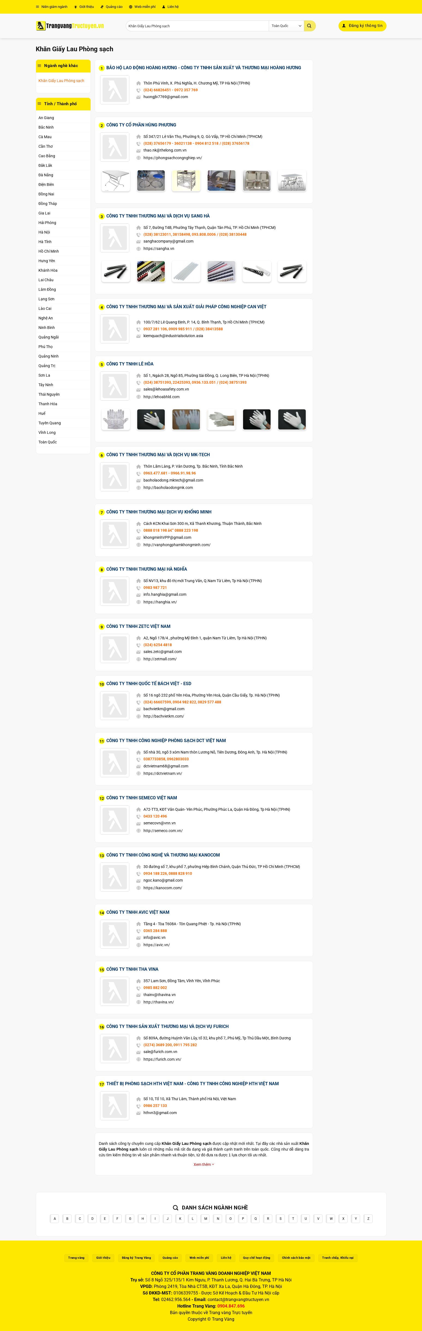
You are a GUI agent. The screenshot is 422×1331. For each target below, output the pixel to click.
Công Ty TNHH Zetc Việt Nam (138, 626)
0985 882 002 (155, 987)
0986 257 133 (155, 1105)
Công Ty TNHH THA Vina (132, 969)
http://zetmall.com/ (160, 659)
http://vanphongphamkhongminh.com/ (177, 545)
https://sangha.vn (158, 248)
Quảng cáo (111, 7)
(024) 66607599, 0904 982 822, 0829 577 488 (182, 702)
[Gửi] (310, 25)
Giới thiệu (84, 7)
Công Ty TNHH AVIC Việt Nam (137, 912)
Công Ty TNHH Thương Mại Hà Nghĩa (146, 569)
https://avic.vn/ (156, 945)
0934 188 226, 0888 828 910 (167, 873)
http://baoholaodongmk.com (168, 487)
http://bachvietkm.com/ (163, 716)
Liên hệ (170, 7)
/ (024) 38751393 (232, 382)
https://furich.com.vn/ (162, 1059)
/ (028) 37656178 (234, 143)
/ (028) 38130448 (232, 234)
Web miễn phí (142, 7)
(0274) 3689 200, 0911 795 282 (170, 1045)
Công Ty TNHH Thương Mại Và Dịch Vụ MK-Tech (158, 454)
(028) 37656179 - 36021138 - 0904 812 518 (181, 143)
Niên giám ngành (51, 7)
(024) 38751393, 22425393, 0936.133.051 (179, 382)
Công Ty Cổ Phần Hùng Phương (141, 125)
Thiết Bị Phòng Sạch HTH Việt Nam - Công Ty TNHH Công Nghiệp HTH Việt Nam (192, 1083)
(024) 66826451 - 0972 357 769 (170, 90)
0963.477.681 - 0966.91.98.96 (169, 473)
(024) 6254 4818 (157, 645)
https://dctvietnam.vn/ (162, 773)
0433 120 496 (155, 816)
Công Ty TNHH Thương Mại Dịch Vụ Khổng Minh (158, 512)
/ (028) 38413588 (208, 329)
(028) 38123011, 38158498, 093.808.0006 (179, 234)
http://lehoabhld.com (161, 397)
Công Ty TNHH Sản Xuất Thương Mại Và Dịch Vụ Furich (167, 1026)
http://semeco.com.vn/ (163, 830)
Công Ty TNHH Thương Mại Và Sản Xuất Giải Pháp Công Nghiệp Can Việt (186, 306)
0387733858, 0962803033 (166, 759)
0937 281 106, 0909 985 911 (167, 329)
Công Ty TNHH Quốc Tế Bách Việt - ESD (148, 683)
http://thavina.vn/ (158, 1002)
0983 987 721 (155, 587)
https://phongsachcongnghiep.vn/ (172, 158)
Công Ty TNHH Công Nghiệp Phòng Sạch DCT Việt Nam (166, 740)
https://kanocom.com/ (162, 888)
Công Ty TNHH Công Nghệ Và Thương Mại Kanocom (163, 855)
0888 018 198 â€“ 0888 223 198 (170, 530)
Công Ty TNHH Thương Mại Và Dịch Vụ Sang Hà (158, 216)
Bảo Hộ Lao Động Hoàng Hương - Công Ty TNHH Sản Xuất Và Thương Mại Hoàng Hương (203, 67)
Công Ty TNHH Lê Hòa (130, 364)
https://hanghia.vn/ (160, 602)
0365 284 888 (155, 930)
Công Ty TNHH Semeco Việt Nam (141, 797)
